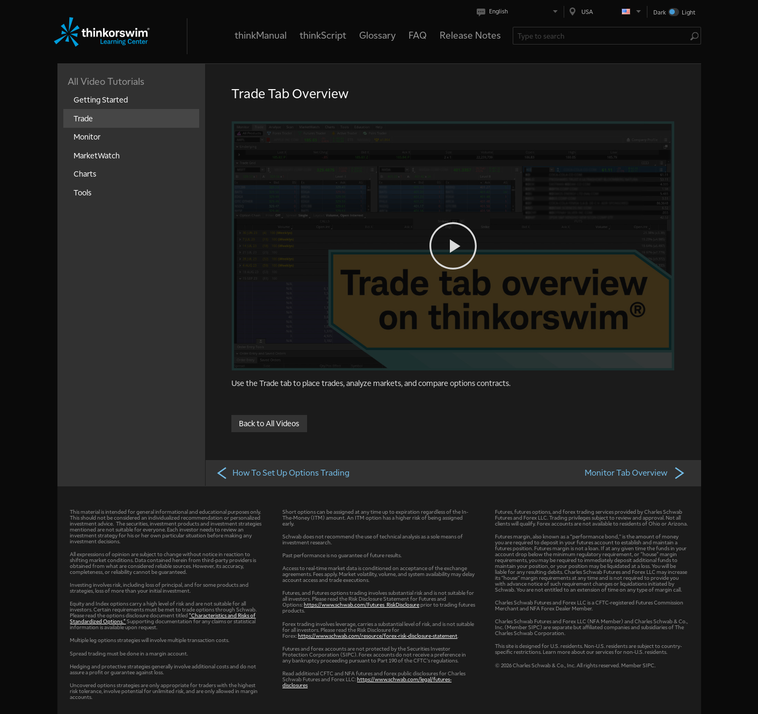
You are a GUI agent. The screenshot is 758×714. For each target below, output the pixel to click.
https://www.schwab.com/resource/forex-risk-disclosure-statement (377, 635)
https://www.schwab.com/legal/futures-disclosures (366, 681)
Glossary (377, 34)
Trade (83, 118)
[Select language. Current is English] (519, 11)
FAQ (418, 34)
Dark (659, 12)
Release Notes (470, 34)
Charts (85, 173)
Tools (82, 192)
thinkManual (261, 34)
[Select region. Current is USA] (605, 11)
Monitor (87, 136)
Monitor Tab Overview (635, 472)
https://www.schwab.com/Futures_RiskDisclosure (361, 604)
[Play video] (453, 245)
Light (688, 12)
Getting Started (101, 99)
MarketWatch (97, 155)
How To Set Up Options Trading (282, 472)
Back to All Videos (269, 422)
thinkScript (323, 34)
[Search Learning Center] (601, 36)
